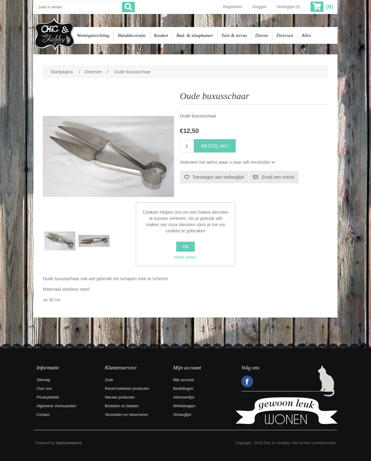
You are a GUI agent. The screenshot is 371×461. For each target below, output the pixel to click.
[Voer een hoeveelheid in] (187, 146)
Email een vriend (277, 177)
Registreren (232, 7)
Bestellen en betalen (122, 406)
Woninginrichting (93, 35)
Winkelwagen (184, 406)
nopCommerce (69, 443)
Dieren (261, 35)
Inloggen (259, 7)
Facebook (247, 381)
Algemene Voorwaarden (56, 406)
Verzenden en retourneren (126, 415)
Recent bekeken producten (127, 388)
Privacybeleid (48, 397)
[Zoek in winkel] (78, 7)
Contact (43, 415)
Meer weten (185, 257)
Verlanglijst (182, 415)
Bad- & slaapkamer (195, 35)
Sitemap (43, 380)
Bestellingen (183, 388)
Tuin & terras (234, 35)
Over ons (44, 388)
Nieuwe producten (120, 397)
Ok (185, 246)
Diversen (284, 35)
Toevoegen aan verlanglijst (218, 177)
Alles (306, 35)
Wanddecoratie (131, 35)
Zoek (109, 380)
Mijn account (183, 380)
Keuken (161, 35)
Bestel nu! (214, 145)
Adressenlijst (183, 397)
